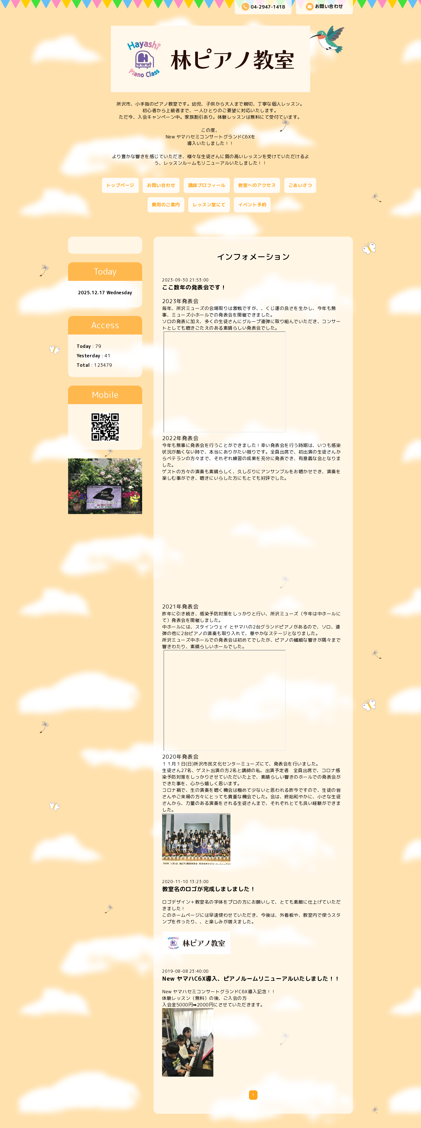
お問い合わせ (324, 7)
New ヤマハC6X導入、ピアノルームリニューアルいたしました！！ (251, 978)
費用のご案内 (166, 205)
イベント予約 (252, 205)
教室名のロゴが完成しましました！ (209, 889)
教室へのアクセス (257, 185)
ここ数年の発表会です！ (194, 287)
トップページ (120, 185)
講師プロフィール (207, 185)
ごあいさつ (300, 185)
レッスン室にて (209, 205)
